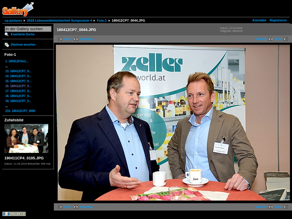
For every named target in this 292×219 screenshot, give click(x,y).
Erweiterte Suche (23, 34)
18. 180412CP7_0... (18, 96)
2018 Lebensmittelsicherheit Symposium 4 (59, 20)
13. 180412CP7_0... (18, 71)
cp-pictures (13, 20)
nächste (261, 39)
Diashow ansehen (23, 44)
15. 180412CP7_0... (18, 81)
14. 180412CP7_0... (18, 76)
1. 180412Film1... (16, 61)
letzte (278, 39)
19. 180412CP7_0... (18, 101)
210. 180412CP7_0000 (20, 111)
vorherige (86, 39)
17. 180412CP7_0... (18, 91)
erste (67, 39)
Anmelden (260, 20)
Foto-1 (102, 20)
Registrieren (278, 20)
